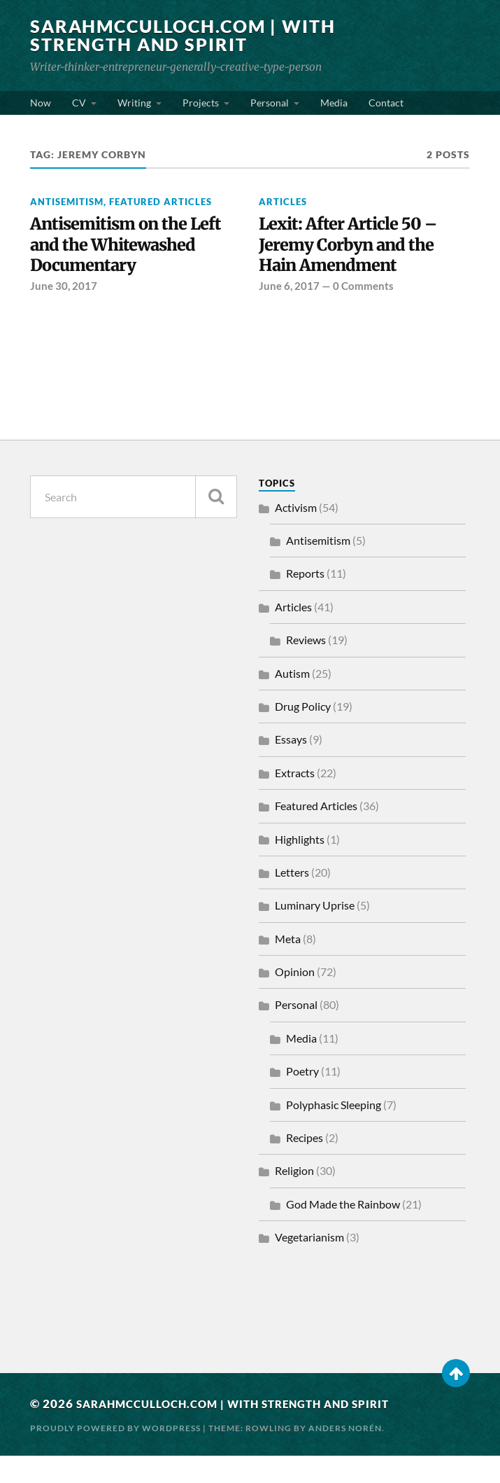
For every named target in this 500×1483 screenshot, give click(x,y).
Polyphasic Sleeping (333, 1132)
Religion (294, 1198)
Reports (305, 601)
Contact (386, 103)
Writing (134, 103)
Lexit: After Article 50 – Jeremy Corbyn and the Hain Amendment (354, 247)
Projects (201, 103)
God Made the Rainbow (343, 1231)
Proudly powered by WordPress (115, 1455)
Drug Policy (303, 733)
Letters (292, 899)
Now (40, 103)
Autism (292, 700)
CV (79, 103)
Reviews (306, 667)
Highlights (299, 866)
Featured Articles (160, 201)
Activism (296, 534)
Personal (269, 103)
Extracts (295, 800)
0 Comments (363, 291)
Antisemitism (66, 201)
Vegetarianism (309, 1265)
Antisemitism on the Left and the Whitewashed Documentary (115, 258)
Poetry (302, 1099)
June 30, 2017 (63, 313)
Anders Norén (345, 1455)
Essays (291, 767)
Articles (283, 201)
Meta (288, 966)
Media (334, 103)
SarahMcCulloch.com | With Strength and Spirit (190, 35)
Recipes (304, 1164)
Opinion (295, 998)
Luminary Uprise (315, 933)
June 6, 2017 (289, 291)
